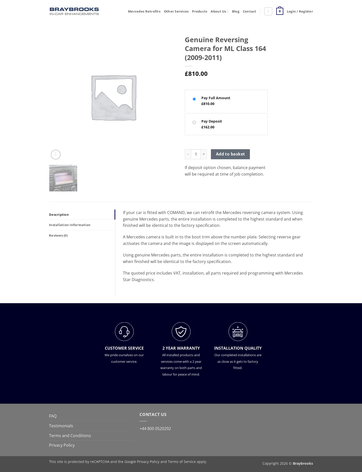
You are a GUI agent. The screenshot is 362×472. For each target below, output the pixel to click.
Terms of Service (182, 461)
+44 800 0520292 (155, 428)
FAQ (53, 416)
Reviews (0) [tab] (58, 235)
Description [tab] (59, 214)
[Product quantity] (196, 154)
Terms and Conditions (70, 435)
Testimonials (61, 426)
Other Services (176, 11)
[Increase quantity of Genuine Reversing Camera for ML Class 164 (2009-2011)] (204, 154)
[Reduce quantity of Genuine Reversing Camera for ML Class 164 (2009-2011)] (188, 154)
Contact (249, 11)
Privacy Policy (62, 445)
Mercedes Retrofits (144, 11)
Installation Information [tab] (69, 225)
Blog (235, 11)
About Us (219, 11)
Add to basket (230, 154)
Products (199, 11)
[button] (268, 11)
